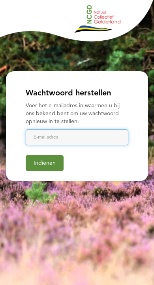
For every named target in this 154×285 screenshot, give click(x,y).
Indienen (45, 163)
